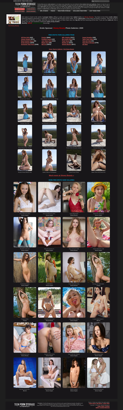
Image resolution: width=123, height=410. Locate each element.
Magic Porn (45, 42)
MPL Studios (66, 37)
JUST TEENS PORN (94, 11)
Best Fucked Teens (27, 41)
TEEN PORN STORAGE (64, 11)
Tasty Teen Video (87, 39)
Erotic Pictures (20, 11)
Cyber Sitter (106, 403)
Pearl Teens (65, 41)
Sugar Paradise (87, 37)
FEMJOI (53, 11)
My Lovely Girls (67, 39)
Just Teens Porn (47, 41)
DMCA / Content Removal (103, 407)
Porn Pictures (19, 9)
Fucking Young (46, 39)
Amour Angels (25, 39)
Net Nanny (99, 403)
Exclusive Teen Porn (27, 44)
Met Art (44, 44)
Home (50, 49)
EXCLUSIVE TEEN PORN (80, 11)
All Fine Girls (25, 37)
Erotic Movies (31, 11)
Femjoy (44, 37)
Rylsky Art (65, 42)
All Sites (85, 44)
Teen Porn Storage (88, 42)
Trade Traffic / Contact (103, 406)
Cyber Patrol (92, 403)
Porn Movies (31, 9)
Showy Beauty (66, 44)
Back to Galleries (57, 49)
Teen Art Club (86, 41)
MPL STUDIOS (44, 11)
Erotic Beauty (25, 42)
